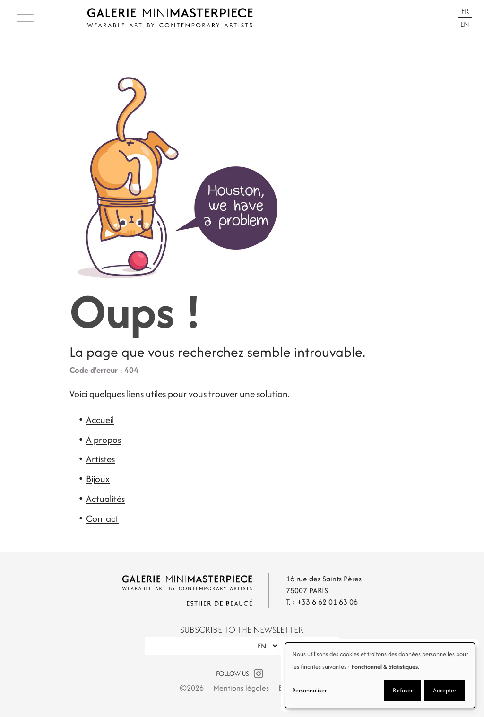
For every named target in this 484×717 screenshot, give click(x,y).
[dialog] (380, 675)
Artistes (100, 459)
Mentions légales (241, 687)
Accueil (100, 419)
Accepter (444, 690)
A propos (103, 439)
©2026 (192, 687)
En (464, 24)
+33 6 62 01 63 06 (327, 601)
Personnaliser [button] (309, 690)
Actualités (105, 498)
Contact (102, 518)
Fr (465, 11)
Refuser (403, 690)
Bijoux (98, 478)
